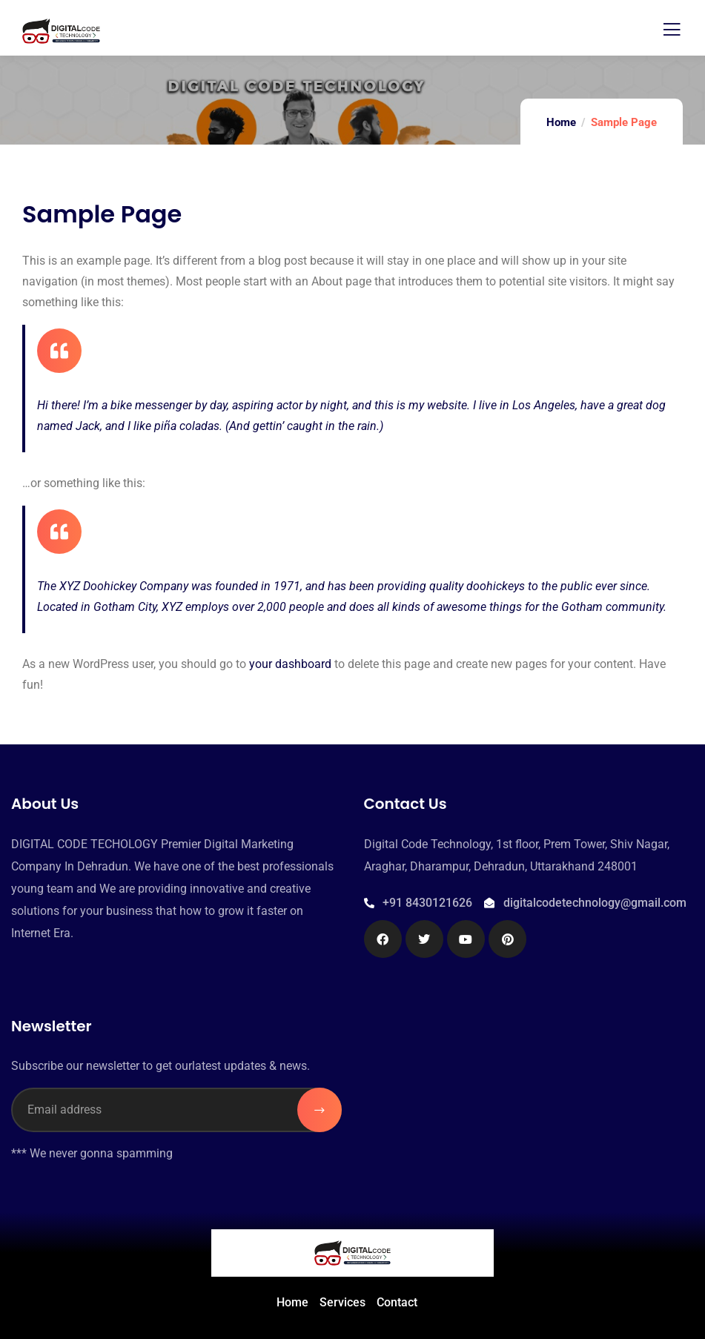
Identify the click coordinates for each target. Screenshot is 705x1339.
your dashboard (290, 664)
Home (561, 122)
